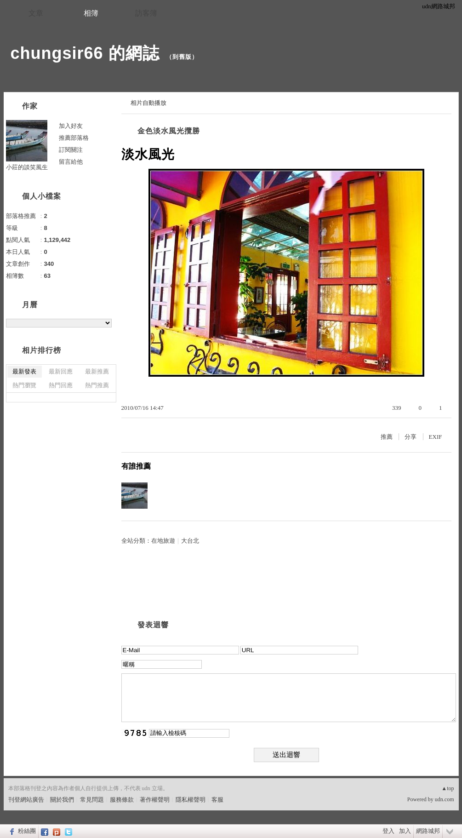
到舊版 (182, 56)
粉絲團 (27, 830)
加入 (405, 830)
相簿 (91, 13)
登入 (388, 830)
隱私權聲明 (190, 799)
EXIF (435, 436)
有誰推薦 (136, 466)
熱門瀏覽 (24, 385)
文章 (36, 13)
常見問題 (92, 799)
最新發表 (24, 371)
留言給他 (71, 161)
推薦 (387, 436)
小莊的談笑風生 (27, 167)
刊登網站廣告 (26, 799)
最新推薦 (97, 371)
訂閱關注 (71, 149)
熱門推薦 (97, 385)
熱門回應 (61, 385)
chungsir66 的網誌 (85, 53)
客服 (217, 799)
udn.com (444, 799)
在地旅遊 (163, 540)
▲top (447, 788)
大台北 (190, 540)
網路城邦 (428, 830)
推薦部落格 (74, 137)
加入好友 (71, 125)
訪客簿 (146, 13)
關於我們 (62, 799)
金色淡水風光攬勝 (168, 131)
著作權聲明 (155, 799)
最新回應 (61, 371)
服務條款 (122, 799)
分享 (410, 436)
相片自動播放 (148, 102)
